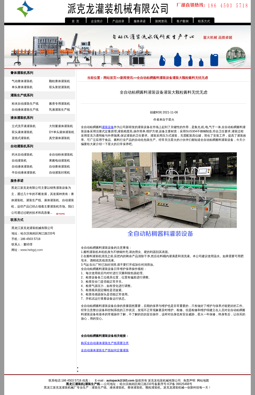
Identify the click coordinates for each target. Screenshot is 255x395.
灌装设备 (108, 127)
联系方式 (204, 21)
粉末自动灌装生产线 (25, 103)
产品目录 (118, 21)
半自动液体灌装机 (24, 172)
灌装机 (79, 384)
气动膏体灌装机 (22, 81)
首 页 (75, 21)
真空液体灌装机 (59, 138)
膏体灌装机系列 (21, 73)
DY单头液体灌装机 (61, 132)
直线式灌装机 (21, 138)
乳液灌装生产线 (59, 109)
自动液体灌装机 (22, 166)
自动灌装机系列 (21, 146)
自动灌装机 (19, 160)
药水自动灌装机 (22, 154)
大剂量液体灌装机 (61, 126)
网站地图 (203, 380)
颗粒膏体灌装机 (59, 81)
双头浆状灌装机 (59, 87)
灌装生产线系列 (21, 95)
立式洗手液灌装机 (24, 126)
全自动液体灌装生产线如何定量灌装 (105, 350)
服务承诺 (140, 21)
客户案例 (183, 21)
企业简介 (97, 21)
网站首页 (109, 78)
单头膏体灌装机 (22, 87)
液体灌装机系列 (21, 118)
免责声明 (189, 380)
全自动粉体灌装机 (61, 154)
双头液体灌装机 (22, 132)
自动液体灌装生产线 (25, 109)
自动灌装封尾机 (59, 172)
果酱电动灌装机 (59, 160)
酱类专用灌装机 (59, 103)
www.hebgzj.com (31, 250)
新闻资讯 (161, 21)
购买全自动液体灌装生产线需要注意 (105, 343)
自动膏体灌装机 (59, 166)
